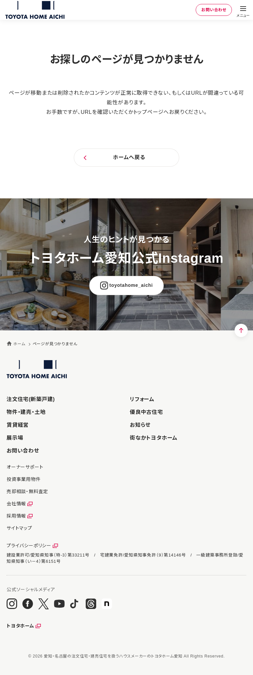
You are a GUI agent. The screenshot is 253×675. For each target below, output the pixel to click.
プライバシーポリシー (29, 545)
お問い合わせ (213, 10)
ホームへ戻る (129, 157)
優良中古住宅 (146, 412)
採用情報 (16, 516)
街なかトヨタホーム (154, 438)
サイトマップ (19, 528)
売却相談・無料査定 (27, 491)
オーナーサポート (25, 467)
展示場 (15, 438)
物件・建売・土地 (26, 412)
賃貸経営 (18, 425)
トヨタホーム (20, 625)
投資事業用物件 (24, 479)
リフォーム (142, 399)
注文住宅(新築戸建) (31, 399)
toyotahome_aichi (131, 285)
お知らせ (140, 425)
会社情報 (16, 503)
